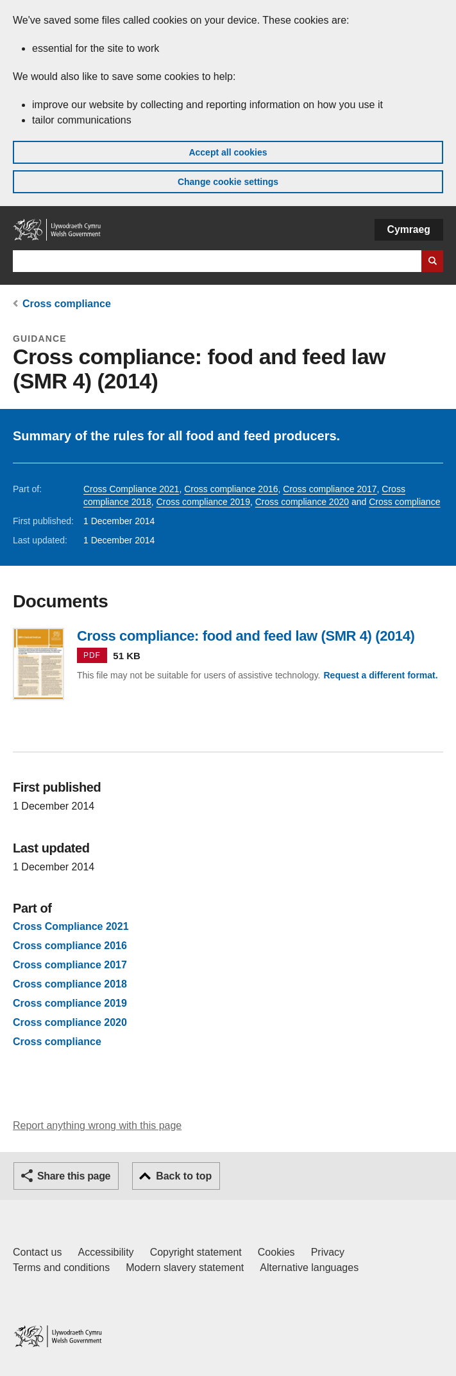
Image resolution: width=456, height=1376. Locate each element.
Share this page (73, 1176)
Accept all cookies (228, 152)
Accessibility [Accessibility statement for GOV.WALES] (105, 1252)
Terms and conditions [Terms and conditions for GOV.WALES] (61, 1267)
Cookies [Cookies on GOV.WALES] (276, 1252)
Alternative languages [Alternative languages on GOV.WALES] (309, 1267)
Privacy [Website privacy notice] (327, 1252)
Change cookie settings (228, 182)
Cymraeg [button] (408, 229)
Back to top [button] (184, 1176)
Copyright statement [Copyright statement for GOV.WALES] (196, 1252)
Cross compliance (66, 303)
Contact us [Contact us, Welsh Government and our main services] (37, 1252)
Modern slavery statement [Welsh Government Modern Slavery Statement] (185, 1267)
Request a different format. (380, 675)
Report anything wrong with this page (97, 1125)
